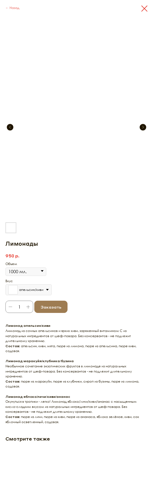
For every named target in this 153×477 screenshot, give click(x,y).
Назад (14, 8)
